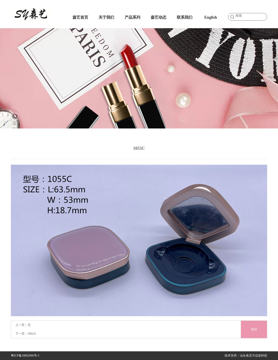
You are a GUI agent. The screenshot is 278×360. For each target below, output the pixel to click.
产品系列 (132, 17)
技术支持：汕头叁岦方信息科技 (246, 355)
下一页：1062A (25, 333)
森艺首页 (80, 17)
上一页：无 (23, 325)
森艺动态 (158, 17)
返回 (254, 329)
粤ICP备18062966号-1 (25, 355)
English (210, 17)
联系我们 (184, 17)
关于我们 (106, 17)
